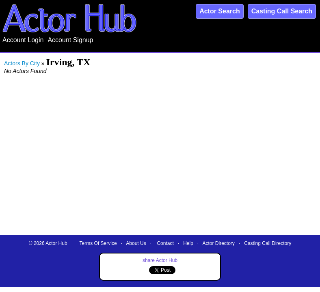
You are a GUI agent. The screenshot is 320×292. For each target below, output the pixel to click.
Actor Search (219, 11)
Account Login (22, 39)
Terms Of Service (98, 243)
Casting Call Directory (267, 243)
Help (188, 243)
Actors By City (22, 63)
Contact (165, 243)
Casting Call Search (281, 11)
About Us (136, 243)
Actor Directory (219, 243)
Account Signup (70, 39)
